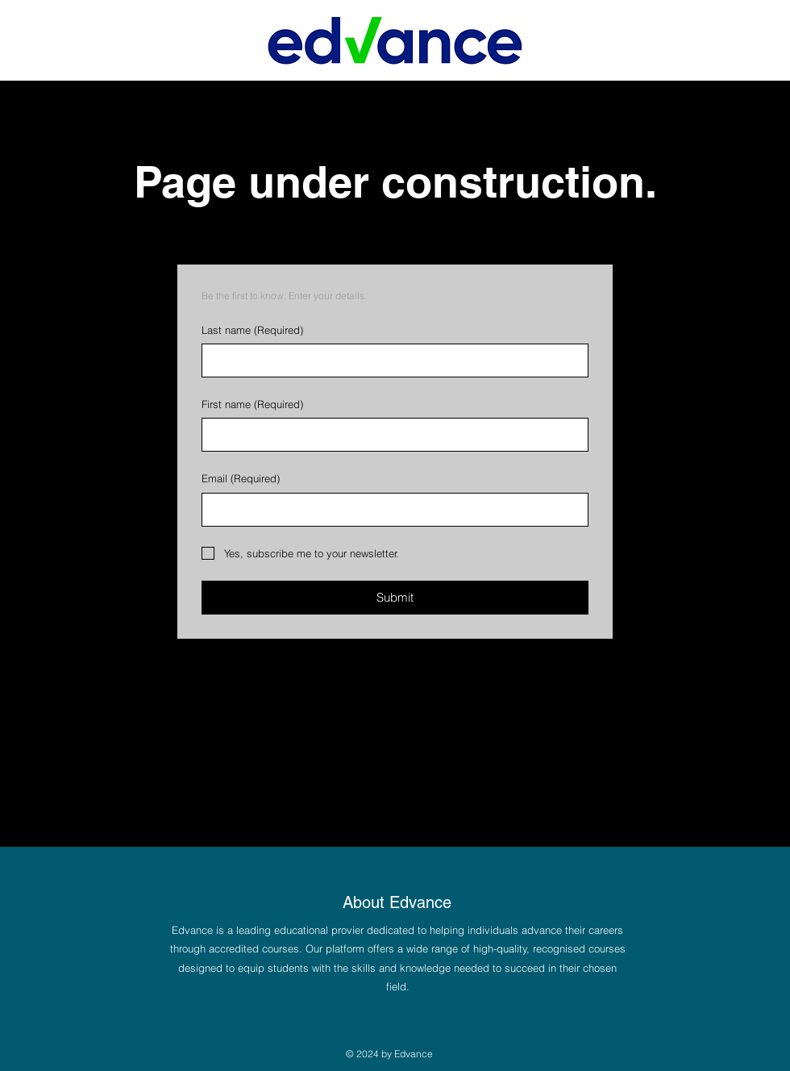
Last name (252, 330)
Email (241, 478)
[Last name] (390, 360)
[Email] (390, 510)
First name (252, 404)
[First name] (390, 435)
